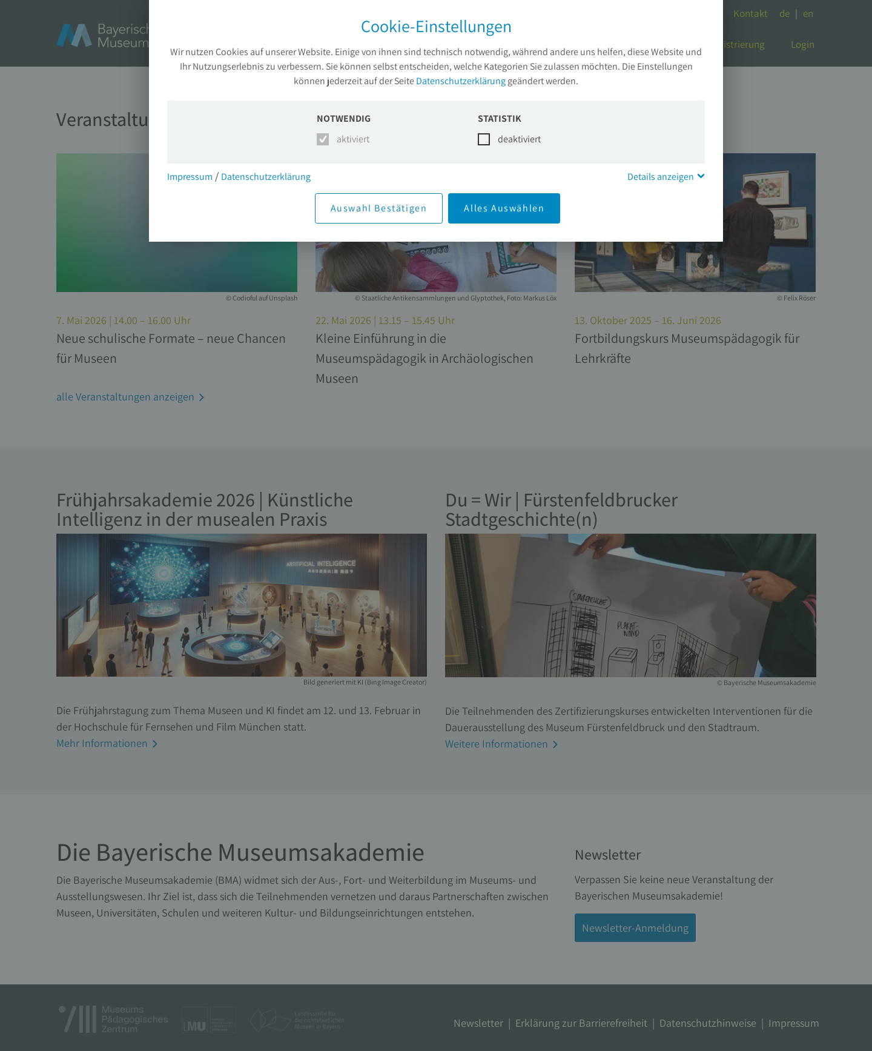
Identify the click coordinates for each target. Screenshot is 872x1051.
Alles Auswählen (504, 208)
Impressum (190, 176)
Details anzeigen (660, 176)
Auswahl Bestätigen (379, 208)
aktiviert (351, 139)
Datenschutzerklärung (461, 81)
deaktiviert (512, 139)
